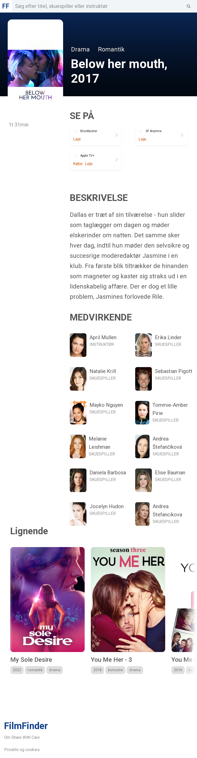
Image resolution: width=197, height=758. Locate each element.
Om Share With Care (22, 737)
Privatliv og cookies (22, 749)
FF (5, 6)
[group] (47, 610)
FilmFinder (26, 726)
